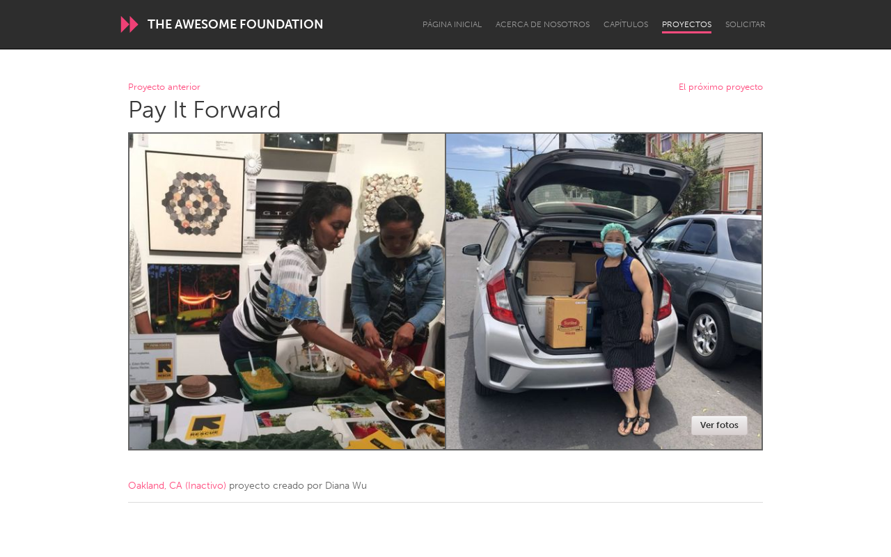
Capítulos (626, 24)
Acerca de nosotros (543, 24)
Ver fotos (719, 425)
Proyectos (686, 24)
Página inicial (452, 24)
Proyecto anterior (164, 87)
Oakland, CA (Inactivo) (177, 486)
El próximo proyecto (721, 87)
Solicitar (745, 24)
